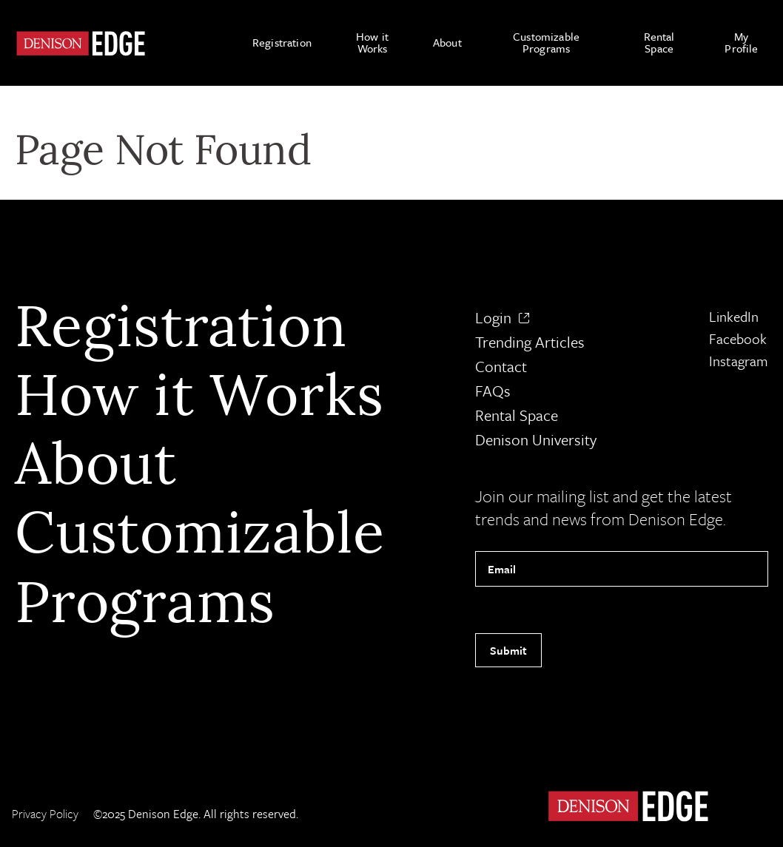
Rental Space (516, 415)
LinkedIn (734, 316)
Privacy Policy (45, 814)
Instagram (738, 361)
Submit (508, 650)
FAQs (493, 390)
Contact (501, 366)
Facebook (738, 338)
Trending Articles (530, 342)
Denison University (536, 439)
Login (502, 317)
